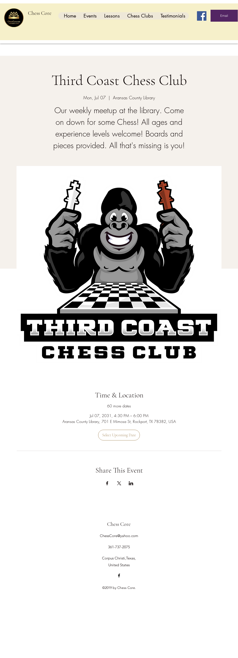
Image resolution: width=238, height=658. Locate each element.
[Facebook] (201, 16)
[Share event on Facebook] (107, 483)
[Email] (224, 16)
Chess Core (39, 13)
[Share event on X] (119, 483)
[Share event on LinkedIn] (131, 483)
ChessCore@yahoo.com (119, 535)
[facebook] (119, 575)
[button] (90, 15)
